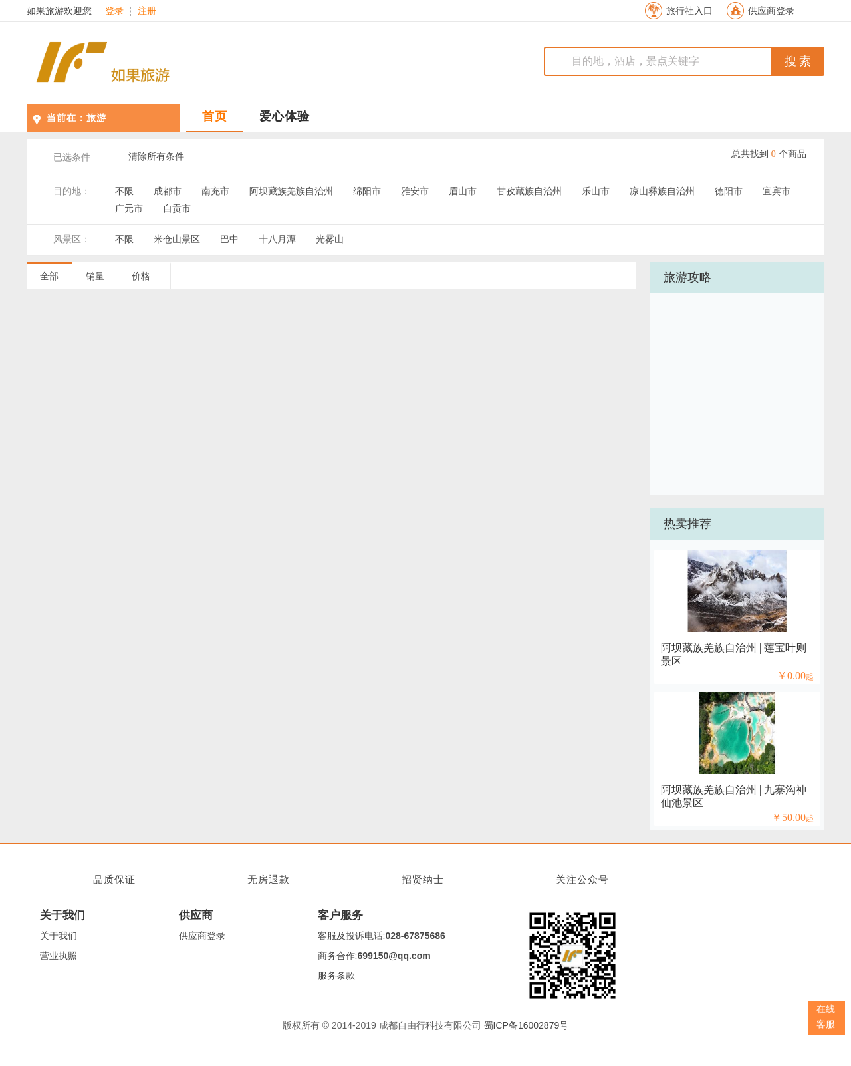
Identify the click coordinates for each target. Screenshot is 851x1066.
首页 (214, 116)
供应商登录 (771, 11)
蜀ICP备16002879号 (526, 1025)
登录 (114, 11)
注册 (147, 11)
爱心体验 (284, 116)
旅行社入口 (689, 11)
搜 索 (798, 61)
